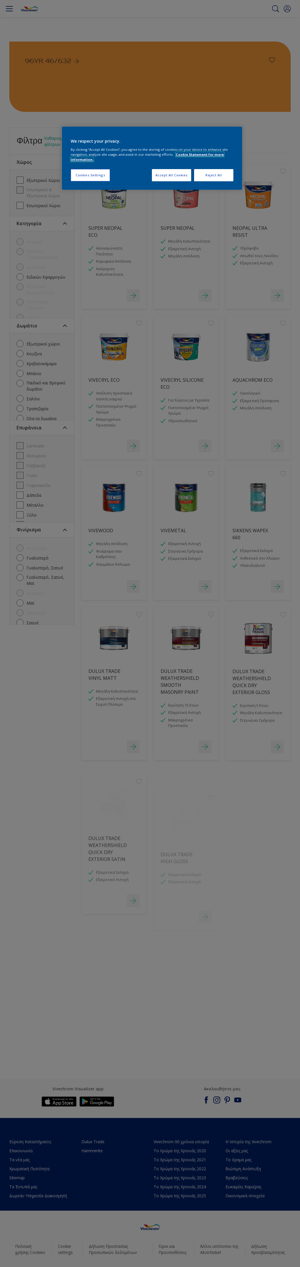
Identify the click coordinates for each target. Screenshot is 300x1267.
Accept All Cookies (171, 175)
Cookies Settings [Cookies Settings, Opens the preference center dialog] (90, 175)
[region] (152, 158)
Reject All (213, 175)
